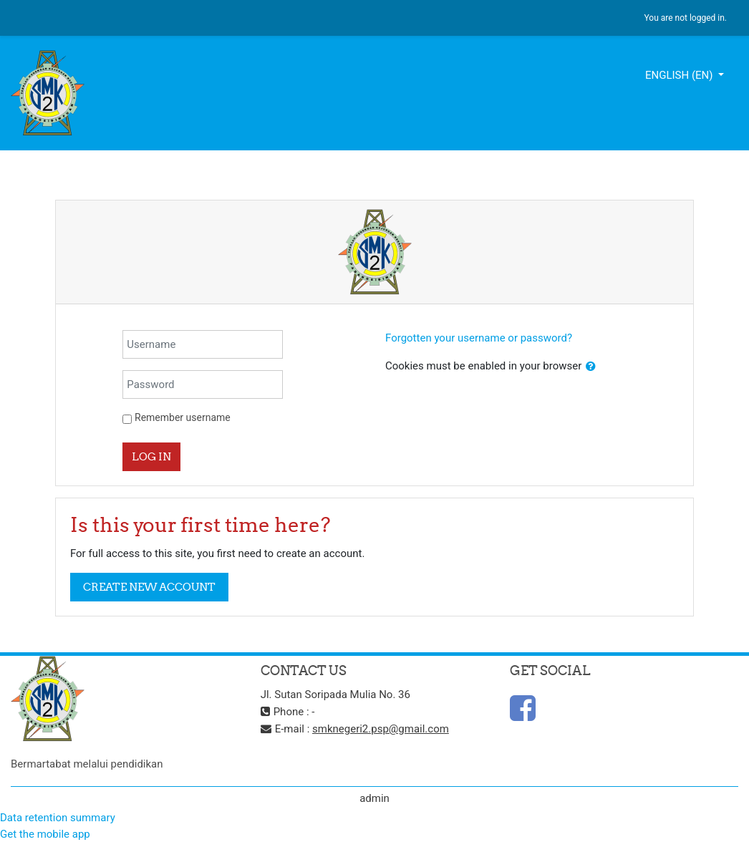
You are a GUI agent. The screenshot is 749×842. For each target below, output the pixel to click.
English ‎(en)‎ (680, 75)
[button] (590, 367)
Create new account (149, 587)
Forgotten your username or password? (478, 338)
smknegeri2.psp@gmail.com (380, 728)
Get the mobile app (45, 834)
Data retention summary (57, 817)
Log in (151, 456)
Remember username (183, 417)
